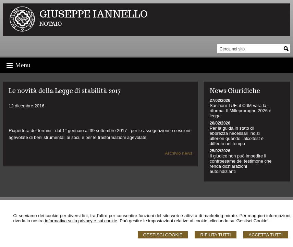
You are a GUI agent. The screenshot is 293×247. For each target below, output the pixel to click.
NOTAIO (50, 23)
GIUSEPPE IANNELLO (93, 14)
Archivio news (178, 153)
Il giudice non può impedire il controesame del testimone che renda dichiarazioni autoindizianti (241, 163)
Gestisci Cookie (163, 234)
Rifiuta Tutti (215, 234)
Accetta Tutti (266, 234)
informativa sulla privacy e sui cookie (81, 220)
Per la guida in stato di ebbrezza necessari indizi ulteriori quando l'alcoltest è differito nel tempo (237, 136)
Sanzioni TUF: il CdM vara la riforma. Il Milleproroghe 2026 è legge (240, 110)
